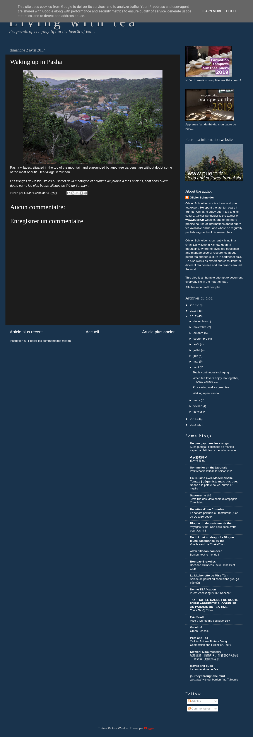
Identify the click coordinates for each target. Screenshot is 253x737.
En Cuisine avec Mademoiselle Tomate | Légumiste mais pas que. (214, 479)
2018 (193, 310)
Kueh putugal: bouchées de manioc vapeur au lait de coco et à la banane (213, 448)
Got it (231, 11)
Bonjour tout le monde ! (204, 554)
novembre (200, 327)
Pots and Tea (199, 638)
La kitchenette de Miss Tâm (209, 575)
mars (197, 400)
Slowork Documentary (205, 651)
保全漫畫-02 (197, 460)
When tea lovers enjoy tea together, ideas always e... (216, 379)
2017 (193, 316)
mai (196, 361)
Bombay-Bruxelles (203, 561)
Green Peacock (199, 631)
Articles (194, 701)
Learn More (212, 11)
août (196, 344)
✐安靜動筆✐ (198, 457)
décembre (200, 321)
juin (196, 355)
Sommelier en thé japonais (208, 467)
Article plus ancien (159, 332)
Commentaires (199, 708)
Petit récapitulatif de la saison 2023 (211, 471)
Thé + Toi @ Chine (201, 610)
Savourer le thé (200, 495)
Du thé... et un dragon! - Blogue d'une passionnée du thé (212, 539)
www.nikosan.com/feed (206, 551)
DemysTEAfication (203, 589)
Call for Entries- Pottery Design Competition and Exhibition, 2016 (210, 643)
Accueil (92, 332)
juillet (197, 350)
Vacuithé (196, 627)
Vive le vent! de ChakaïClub (207, 544)
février (197, 406)
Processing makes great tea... (212, 387)
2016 (193, 419)
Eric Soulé (197, 617)
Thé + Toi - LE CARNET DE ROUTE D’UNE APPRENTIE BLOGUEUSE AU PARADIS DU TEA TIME (214, 603)
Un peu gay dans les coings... (210, 443)
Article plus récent (26, 332)
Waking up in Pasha (206, 393)
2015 (193, 424)
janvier (198, 411)
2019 (193, 305)
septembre (200, 338)
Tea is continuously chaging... (212, 372)
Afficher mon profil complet (202, 287)
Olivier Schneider (202, 197)
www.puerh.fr (194, 219)
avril (196, 367)
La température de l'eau (204, 669)
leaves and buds (201, 665)
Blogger (149, 728)
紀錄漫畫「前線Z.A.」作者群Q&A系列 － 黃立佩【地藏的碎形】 (214, 657)
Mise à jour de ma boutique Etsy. (210, 620)
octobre (198, 333)
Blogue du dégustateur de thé (211, 523)
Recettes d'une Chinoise (207, 509)
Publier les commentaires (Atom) (49, 340)
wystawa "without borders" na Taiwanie (214, 679)
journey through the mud (207, 676)
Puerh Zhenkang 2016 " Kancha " (210, 593)
